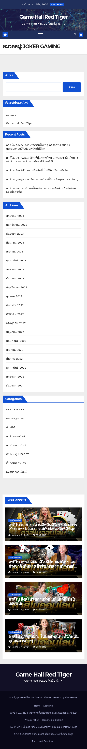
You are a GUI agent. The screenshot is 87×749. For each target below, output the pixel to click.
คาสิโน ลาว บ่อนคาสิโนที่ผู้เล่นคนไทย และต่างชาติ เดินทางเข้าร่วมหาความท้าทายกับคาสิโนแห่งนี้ (42, 566)
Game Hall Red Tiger (43, 17)
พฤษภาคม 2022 (16, 340)
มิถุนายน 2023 (15, 242)
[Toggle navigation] (40, 35)
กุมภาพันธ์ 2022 (16, 367)
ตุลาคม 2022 (14, 296)
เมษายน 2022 (14, 349)
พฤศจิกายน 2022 (16, 287)
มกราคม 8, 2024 (21, 535)
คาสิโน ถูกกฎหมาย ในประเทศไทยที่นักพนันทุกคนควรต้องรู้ (42, 179)
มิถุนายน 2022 (15, 332)
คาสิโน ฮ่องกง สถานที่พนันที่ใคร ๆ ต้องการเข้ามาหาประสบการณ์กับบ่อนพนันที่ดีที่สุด (42, 526)
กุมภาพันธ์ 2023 (16, 260)
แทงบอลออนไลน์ (16, 472)
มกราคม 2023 (15, 269)
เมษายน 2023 (14, 251)
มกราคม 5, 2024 (21, 609)
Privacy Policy (31, 720)
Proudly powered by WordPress (25, 697)
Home (37, 706)
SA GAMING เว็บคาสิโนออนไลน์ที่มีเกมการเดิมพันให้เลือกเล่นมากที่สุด (43, 727)
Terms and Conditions (43, 741)
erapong (40, 535)
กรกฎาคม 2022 (16, 323)
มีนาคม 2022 (14, 358)
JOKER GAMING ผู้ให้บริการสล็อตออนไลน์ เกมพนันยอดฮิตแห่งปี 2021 (43, 713)
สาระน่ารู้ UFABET (17, 454)
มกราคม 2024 (15, 215)
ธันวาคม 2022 (15, 278)
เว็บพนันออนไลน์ (16, 463)
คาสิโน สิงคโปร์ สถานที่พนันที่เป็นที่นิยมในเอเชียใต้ (37, 170)
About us (48, 706)
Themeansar (71, 697)
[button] (75, 34)
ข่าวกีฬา (11, 427)
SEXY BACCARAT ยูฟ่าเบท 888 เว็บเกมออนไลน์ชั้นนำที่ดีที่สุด (43, 734)
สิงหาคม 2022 (15, 314)
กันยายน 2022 (15, 305)
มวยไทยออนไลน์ (16, 445)
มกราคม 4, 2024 (21, 647)
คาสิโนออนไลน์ (15, 436)
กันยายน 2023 (15, 233)
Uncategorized (15, 418)
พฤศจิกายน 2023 (16, 224)
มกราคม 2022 (15, 376)
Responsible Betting (52, 720)
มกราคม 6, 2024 (21, 572)
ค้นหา (9, 75)
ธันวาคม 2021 (15, 385)
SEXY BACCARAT (17, 409)
